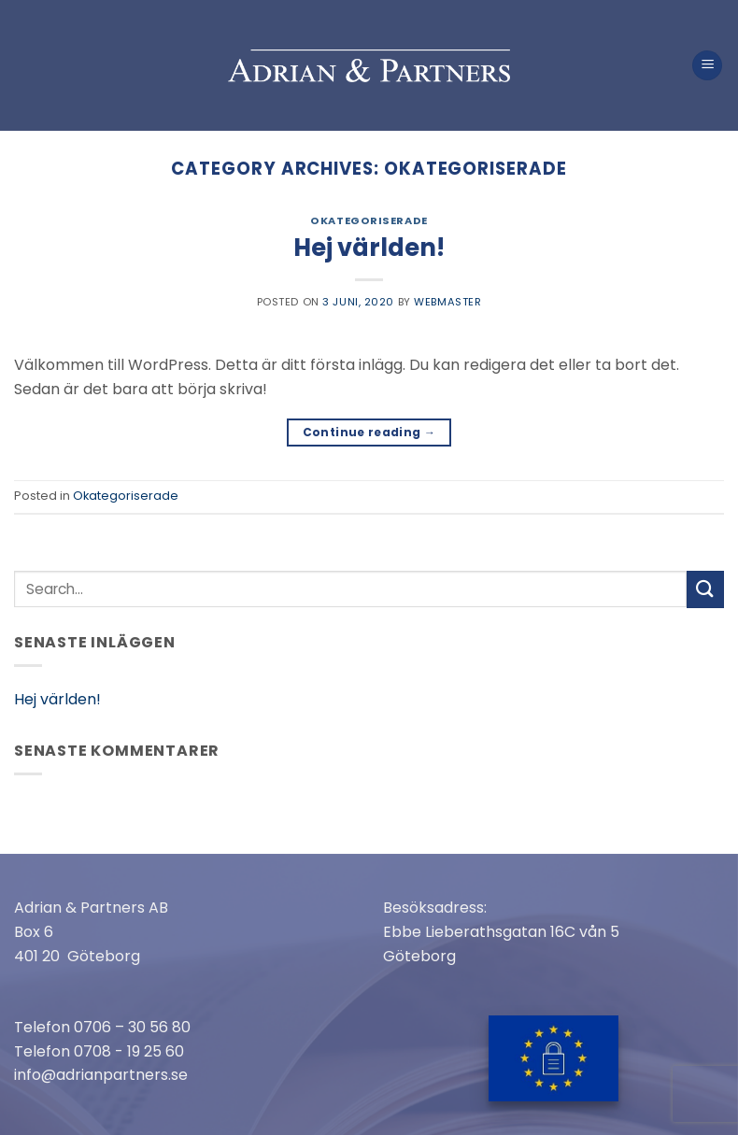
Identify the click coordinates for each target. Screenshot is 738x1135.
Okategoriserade (368, 220)
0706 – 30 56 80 (132, 1027)
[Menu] (707, 65)
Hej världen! (369, 247)
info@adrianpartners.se (101, 1074)
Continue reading (369, 432)
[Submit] (705, 589)
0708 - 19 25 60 (129, 1051)
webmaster (447, 301)
